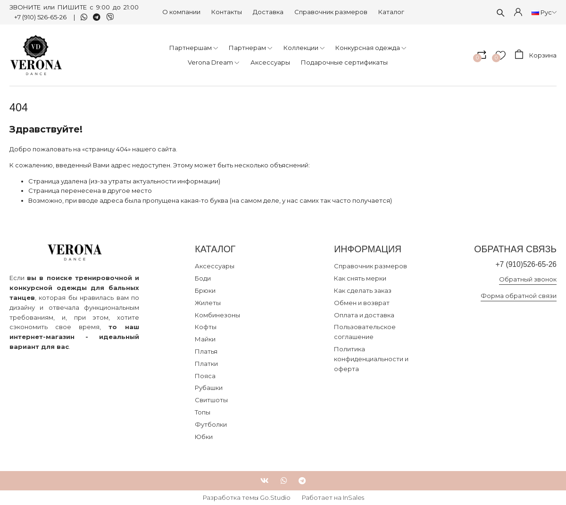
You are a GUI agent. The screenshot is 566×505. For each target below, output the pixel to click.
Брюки (205, 290)
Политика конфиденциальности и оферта (371, 359)
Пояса (205, 376)
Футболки (211, 424)
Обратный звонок (528, 279)
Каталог (391, 12)
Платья (206, 351)
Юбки (204, 436)
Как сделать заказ (362, 290)
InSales (353, 497)
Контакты (226, 12)
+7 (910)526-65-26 (526, 264)
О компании (181, 12)
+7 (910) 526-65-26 (41, 17)
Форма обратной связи (519, 295)
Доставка (268, 12)
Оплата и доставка (364, 315)
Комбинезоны (217, 315)
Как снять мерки (360, 278)
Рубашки (209, 387)
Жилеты (208, 302)
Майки (205, 339)
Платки (206, 363)
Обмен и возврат (362, 302)
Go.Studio (275, 497)
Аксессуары (214, 266)
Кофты (205, 327)
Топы (202, 412)
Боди (203, 278)
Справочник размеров (330, 12)
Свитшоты (211, 400)
